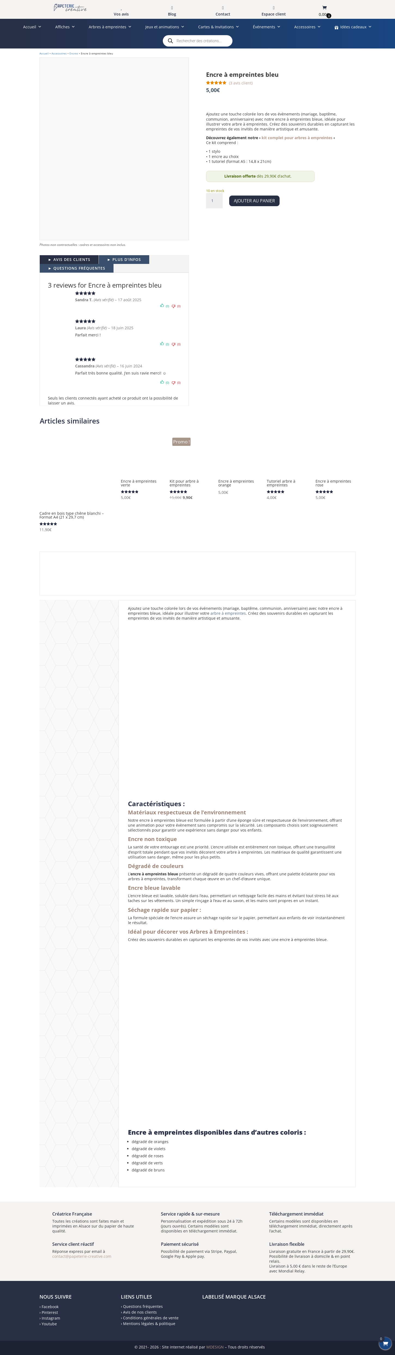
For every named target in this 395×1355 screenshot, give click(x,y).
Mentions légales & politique (149, 1323)
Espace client (274, 14)
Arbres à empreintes (110, 26)
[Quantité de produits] (214, 200)
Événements (267, 26)
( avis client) (241, 83)
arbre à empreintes (228, 613)
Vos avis (121, 14)
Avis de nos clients (140, 1312)
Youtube (49, 1323)
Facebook (50, 1306)
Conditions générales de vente (151, 1317)
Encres (73, 53)
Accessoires (307, 26)
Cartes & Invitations (218, 26)
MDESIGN (215, 1347)
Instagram (51, 1318)
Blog (172, 14)
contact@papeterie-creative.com (81, 1256)
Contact (223, 14)
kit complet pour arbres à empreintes (297, 137)
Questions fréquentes (143, 1306)
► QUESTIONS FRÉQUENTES (76, 268)
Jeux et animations (165, 26)
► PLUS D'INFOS (124, 259)
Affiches (65, 26)
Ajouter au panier (254, 201)
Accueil (32, 26)
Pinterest (50, 1312)
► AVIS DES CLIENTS (69, 259)
